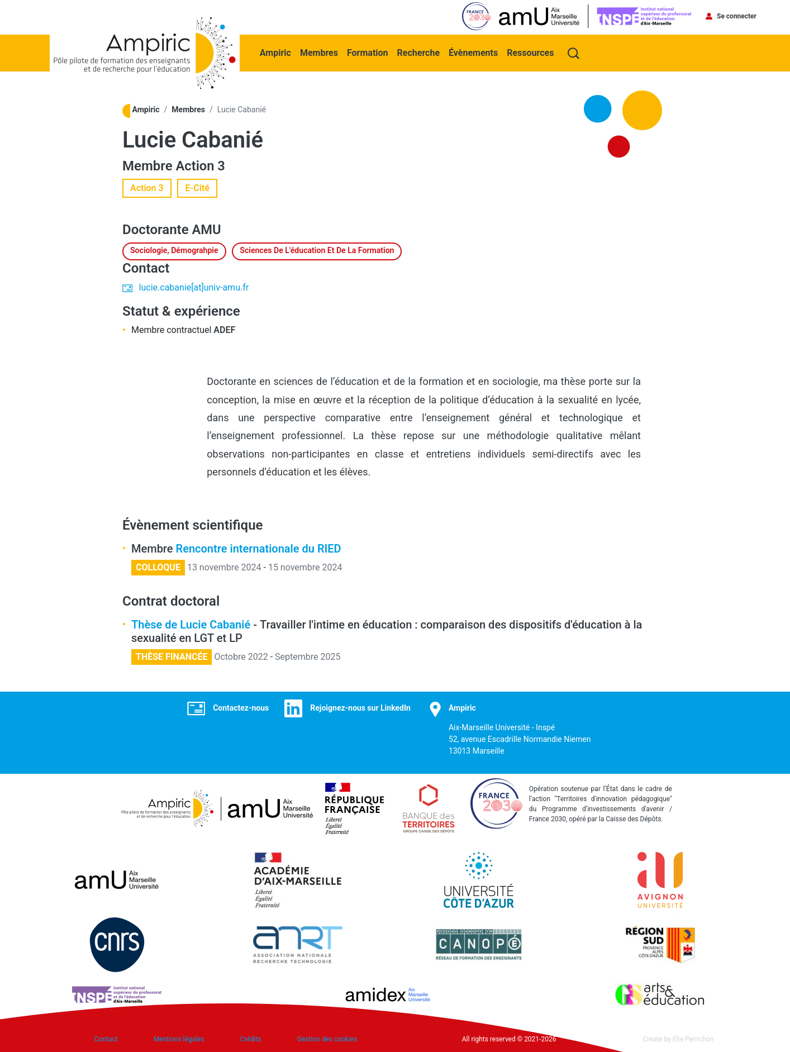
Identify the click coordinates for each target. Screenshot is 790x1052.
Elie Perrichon (693, 1038)
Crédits (250, 1038)
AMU (207, 228)
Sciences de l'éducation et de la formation (317, 249)
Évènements (474, 51)
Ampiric (276, 51)
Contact (106, 1038)
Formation (368, 51)
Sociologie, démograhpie (174, 249)
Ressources (531, 51)
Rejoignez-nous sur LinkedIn (360, 706)
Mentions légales (179, 1038)
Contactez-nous (241, 706)
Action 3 (201, 165)
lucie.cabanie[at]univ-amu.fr (194, 286)
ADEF (224, 328)
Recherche (419, 51)
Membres (320, 51)
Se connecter (736, 16)
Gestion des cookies (327, 1038)
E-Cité (197, 187)
